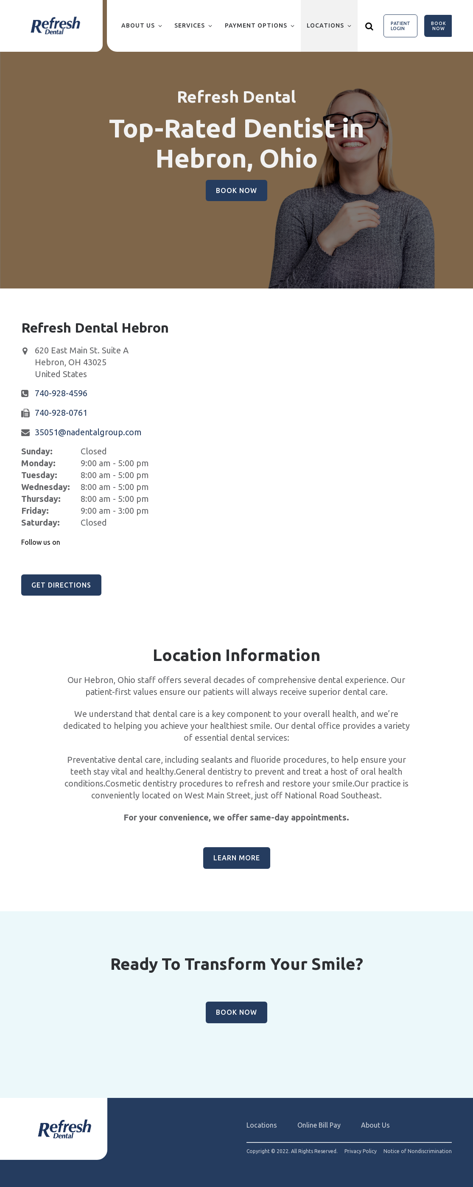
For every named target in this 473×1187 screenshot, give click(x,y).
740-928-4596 (61, 393)
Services (189, 25)
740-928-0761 (61, 412)
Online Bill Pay (319, 1125)
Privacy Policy (360, 1151)
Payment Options (256, 25)
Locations (325, 25)
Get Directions (61, 585)
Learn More (236, 858)
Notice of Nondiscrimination (417, 1151)
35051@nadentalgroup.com (88, 432)
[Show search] (369, 26)
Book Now (438, 26)
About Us (138, 25)
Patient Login (400, 26)
